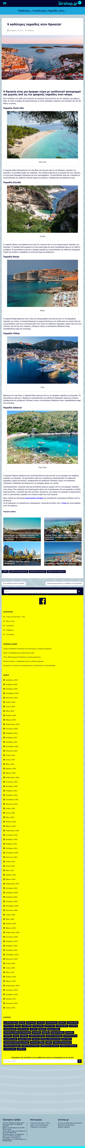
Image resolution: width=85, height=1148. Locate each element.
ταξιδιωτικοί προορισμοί (56, 571)
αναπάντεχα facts (70, 1036)
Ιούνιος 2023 (10, 760)
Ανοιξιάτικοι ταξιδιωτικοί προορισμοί (17, 1032)
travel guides (38, 1026)
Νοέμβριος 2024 (11, 684)
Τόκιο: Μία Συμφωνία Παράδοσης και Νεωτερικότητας (22, 657)
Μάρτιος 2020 (11, 928)
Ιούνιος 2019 (10, 968)
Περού (16, 1036)
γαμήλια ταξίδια (24, 1039)
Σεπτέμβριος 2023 (12, 746)
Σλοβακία (24, 1036)
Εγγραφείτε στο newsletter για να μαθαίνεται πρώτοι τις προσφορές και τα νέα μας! (43, 1057)
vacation (34, 1029)
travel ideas (49, 1026)
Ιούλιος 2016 (10, 1008)
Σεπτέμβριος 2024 (12, 693)
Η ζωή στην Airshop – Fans (15, 617)
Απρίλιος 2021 (11, 875)
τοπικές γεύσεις (9, 1049)
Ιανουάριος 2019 (12, 990)
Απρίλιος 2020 (11, 924)
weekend (42, 1029)
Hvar (20, 395)
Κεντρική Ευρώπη (57, 1032)
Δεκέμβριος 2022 (12, 786)
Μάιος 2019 (10, 972)
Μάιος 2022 (10, 817)
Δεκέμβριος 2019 (12, 941)
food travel (31, 1022)
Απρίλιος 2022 (11, 822)
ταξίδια (5, 571)
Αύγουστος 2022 (11, 804)
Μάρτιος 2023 (11, 773)
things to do (8, 1026)
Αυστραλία (36, 1032)
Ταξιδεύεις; (24, 11)
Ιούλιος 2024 (10, 702)
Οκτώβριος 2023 (11, 742)
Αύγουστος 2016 (11, 1003)
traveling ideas (62, 1026)
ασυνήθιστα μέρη (10, 1039)
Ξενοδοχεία (10, 626)
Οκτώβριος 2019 (11, 950)
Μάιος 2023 (10, 764)
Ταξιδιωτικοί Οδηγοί (37, 1036)
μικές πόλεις (66, 1039)
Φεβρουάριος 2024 (12, 724)
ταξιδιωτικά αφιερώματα (18, 571)
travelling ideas (10, 1029)
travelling (73, 1026)
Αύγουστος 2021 (11, 857)
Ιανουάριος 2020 (12, 937)
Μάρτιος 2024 (11, 720)
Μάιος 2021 (10, 870)
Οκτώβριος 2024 (11, 689)
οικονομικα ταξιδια (37, 1042)
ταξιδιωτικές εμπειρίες (37, 571)
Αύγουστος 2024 (11, 698)
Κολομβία (69, 1032)
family (22, 1022)
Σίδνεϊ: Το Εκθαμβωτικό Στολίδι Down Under (18, 653)
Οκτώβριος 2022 (11, 795)
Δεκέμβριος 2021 (12, 839)
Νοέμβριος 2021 (11, 844)
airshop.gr (68, 4)
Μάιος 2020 (10, 919)
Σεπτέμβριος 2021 (12, 853)
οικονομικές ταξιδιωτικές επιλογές (16, 1042)
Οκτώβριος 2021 (11, 848)
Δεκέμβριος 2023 (12, 733)
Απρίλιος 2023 (11, 769)
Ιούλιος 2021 (10, 862)
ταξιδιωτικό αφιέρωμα (68, 1046)
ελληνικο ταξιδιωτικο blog (50, 1039)
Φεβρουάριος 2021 (12, 884)
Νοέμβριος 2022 (11, 791)
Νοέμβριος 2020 (11, 897)
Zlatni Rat (18, 108)
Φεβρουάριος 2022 (12, 831)
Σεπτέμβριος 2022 (12, 800)
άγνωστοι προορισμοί (54, 1036)
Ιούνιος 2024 (10, 707)
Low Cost (41, 1022)
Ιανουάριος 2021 (12, 888)
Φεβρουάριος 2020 (12, 932)
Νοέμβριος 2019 (11, 946)
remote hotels (52, 1022)
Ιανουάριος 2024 (12, 729)
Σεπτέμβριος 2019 (12, 955)
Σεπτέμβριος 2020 (12, 906)
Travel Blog (26, 1026)
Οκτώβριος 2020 (11, 901)
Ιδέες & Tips (10, 621)
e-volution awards (10, 1022)
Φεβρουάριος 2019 (12, 986)
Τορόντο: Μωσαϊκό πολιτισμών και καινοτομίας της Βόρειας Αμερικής (27, 649)
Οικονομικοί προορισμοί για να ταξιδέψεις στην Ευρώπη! (64, 583)
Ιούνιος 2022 (10, 813)
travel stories (23, 1029)
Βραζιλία (46, 1032)
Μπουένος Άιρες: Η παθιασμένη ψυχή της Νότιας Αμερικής (23, 661)
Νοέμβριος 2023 (11, 738)
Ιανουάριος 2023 (12, 782)
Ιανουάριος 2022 (12, 835)
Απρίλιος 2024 (11, 715)
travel (18, 1026)
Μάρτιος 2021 (11, 879)
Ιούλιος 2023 (10, 755)
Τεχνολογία (10, 634)
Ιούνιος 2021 (10, 866)
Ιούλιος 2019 (10, 963)
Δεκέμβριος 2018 (12, 994)
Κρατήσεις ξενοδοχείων (66, 1125)
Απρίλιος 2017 (11, 999)
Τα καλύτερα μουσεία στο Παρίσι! (13, 583)
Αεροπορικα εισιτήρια (73, 1123)
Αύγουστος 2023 (11, 751)
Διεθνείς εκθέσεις (64, 1127)
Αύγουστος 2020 (11, 910)
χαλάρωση (21, 1049)
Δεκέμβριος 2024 (12, 680)
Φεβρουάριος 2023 (12, 777)
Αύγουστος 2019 (11, 959)
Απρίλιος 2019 (11, 977)
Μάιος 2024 (10, 711)
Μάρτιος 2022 (11, 826)
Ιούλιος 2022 (10, 808)
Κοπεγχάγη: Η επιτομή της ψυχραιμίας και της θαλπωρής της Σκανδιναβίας (29, 665)
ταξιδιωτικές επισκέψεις (30, 1046)
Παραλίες (7, 1036)
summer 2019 (72, 1022)
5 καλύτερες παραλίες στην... (49, 11)
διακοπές (36, 1039)
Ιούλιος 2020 (10, 915)
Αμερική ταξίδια (53, 1029)
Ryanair (62, 1022)
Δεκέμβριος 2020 (12, 893)
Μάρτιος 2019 (11, 981)
